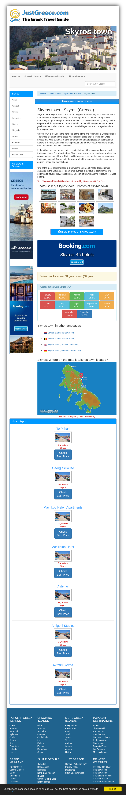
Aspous (15, 106)
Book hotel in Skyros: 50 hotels (77, 101)
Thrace (13, 778)
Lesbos (13, 752)
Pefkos (15, 148)
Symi (67, 734)
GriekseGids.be (100, 773)
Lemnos (41, 734)
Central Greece (17, 770)
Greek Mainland (54, 76)
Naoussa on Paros (101, 737)
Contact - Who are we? (75, 764)
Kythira (40, 743)
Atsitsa (15, 112)
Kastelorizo (70, 728)
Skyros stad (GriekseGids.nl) (59, 333)
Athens (96, 725)
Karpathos (42, 749)
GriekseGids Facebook (103, 781)
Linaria (15, 124)
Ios (38, 740)
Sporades (68, 93)
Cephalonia (42, 737)
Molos (15, 136)
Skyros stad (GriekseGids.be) (59, 338)
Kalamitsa (16, 118)
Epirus (12, 773)
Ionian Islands (43, 782)
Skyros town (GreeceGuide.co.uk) (61, 344)
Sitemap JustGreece (74, 773)
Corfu (12, 737)
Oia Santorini (99, 749)
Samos (13, 740)
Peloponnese (16, 767)
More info (9, 791)
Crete (12, 725)
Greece (43, 93)
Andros (68, 743)
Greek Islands (32, 76)
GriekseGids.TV (100, 778)
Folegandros (71, 725)
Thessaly (14, 781)
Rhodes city (98, 731)
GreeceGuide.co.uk (102, 767)
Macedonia (15, 776)
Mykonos (14, 734)
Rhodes (13, 728)
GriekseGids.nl (100, 770)
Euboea (41, 746)
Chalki (68, 731)
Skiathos (41, 728)
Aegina (68, 749)
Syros (68, 737)
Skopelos (41, 731)
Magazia (16, 130)
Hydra (68, 752)
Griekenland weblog (102, 776)
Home (16, 76)
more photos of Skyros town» (77, 231)
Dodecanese (43, 767)
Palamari (16, 142)
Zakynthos (14, 746)
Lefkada (13, 749)
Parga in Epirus (100, 746)
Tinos (67, 740)
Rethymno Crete (100, 740)
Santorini (14, 731)
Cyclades (41, 764)
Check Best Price (63, 454)
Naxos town (98, 743)
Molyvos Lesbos (100, 752)
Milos (39, 725)
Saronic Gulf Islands (46, 779)
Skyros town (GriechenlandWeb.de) (62, 350)
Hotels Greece (77, 76)
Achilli (15, 100)
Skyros (78, 93)
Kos (11, 743)
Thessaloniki (99, 728)
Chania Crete (99, 734)
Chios (40, 752)
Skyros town (17, 154)
